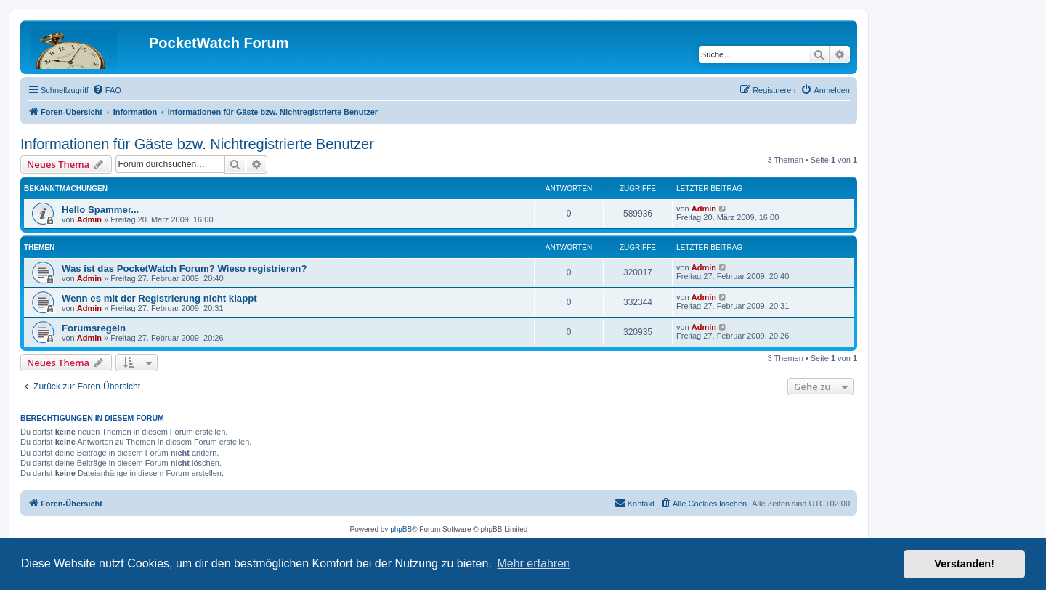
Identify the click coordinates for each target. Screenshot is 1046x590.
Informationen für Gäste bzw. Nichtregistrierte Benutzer (197, 144)
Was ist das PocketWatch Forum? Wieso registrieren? (184, 268)
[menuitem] (106, 90)
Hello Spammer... (100, 209)
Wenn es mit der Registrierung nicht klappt (159, 298)
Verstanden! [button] (964, 564)
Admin (89, 219)
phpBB (401, 529)
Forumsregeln (94, 328)
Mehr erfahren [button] (533, 563)
